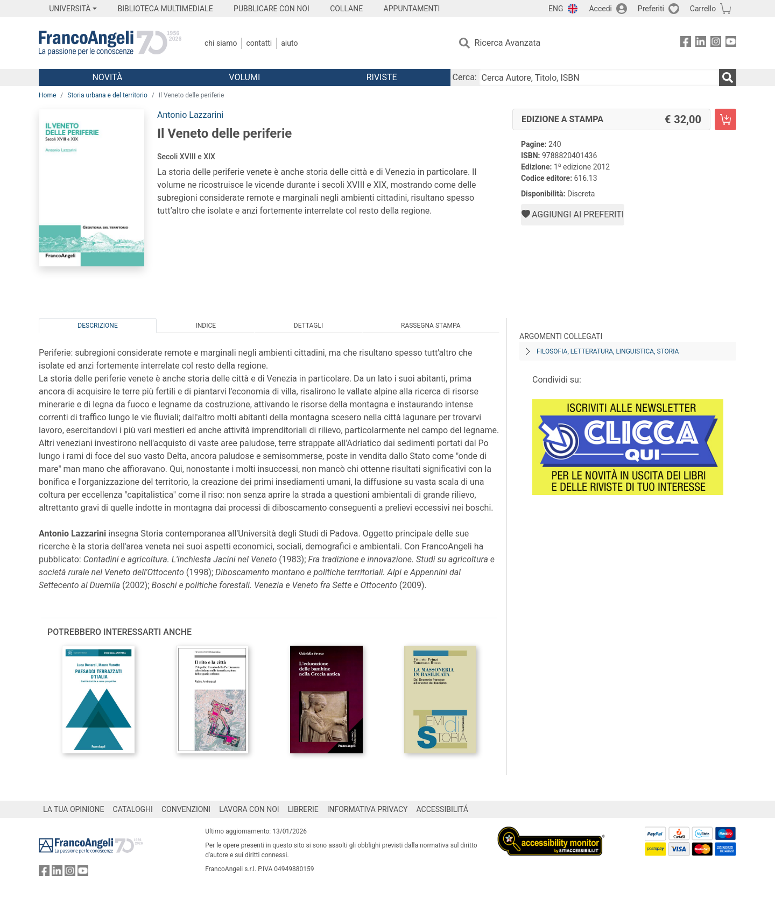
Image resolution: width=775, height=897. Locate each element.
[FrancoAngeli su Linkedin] (700, 43)
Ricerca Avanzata (508, 43)
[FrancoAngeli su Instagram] (715, 43)
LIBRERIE (303, 809)
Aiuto (289, 43)
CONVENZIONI (185, 809)
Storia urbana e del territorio (107, 95)
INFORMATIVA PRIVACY (367, 809)
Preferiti (651, 8)
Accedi (600, 8)
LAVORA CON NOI (249, 809)
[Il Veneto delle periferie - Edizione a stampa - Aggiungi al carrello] (725, 119)
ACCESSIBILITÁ (442, 809)
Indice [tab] (205, 325)
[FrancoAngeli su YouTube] (730, 43)
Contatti (259, 43)
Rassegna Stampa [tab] (431, 325)
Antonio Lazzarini (190, 115)
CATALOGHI (133, 809)
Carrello (703, 8)
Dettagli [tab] (308, 325)
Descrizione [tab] (97, 325)
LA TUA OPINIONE (73, 809)
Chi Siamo (221, 43)
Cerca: (465, 77)
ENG (555, 8)
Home (47, 95)
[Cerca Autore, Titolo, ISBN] (599, 77)
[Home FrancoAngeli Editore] (110, 43)
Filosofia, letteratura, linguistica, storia (608, 351)
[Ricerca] (727, 77)
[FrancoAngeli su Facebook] (685, 43)
